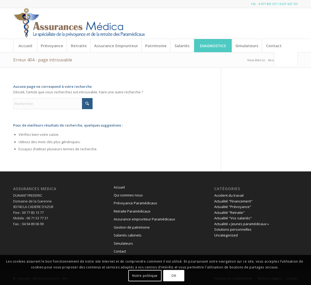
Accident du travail (229, 195)
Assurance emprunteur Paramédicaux (144, 219)
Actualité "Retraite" (229, 212)
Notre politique (145, 275)
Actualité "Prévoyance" (232, 206)
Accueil (119, 187)
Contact (120, 251)
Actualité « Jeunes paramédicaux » (241, 223)
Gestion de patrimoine (132, 227)
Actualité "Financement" (233, 201)
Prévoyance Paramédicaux (135, 203)
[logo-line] (79, 23)
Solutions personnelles (232, 229)
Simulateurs (123, 243)
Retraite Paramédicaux (132, 211)
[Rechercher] (286, 58)
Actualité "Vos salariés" (233, 218)
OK (173, 275)
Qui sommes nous (128, 195)
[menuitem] (25, 45)
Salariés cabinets (127, 235)
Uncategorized (226, 235)
